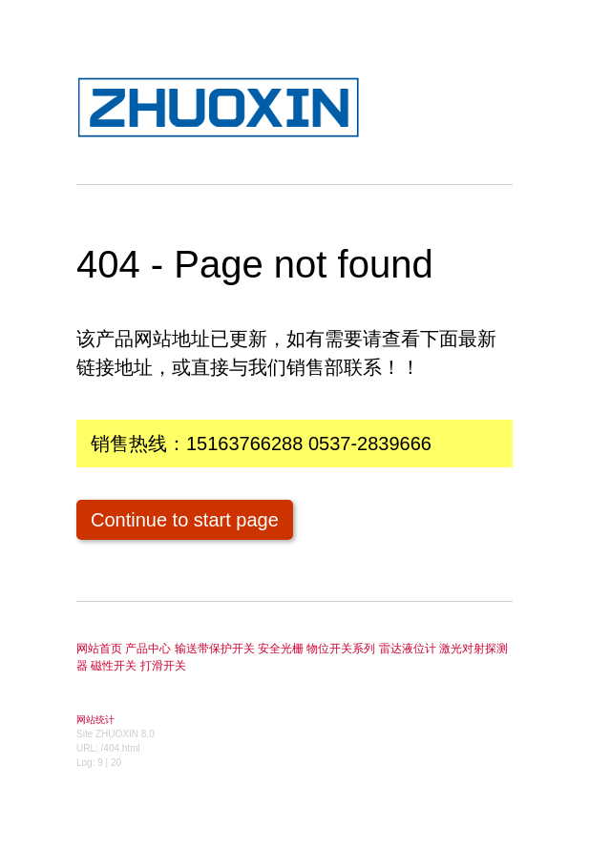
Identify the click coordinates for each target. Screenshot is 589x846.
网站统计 (95, 719)
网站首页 (99, 648)
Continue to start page (185, 519)
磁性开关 (114, 665)
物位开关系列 (340, 648)
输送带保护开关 (215, 648)
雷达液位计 (407, 648)
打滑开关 (163, 665)
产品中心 (148, 648)
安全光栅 (281, 648)
